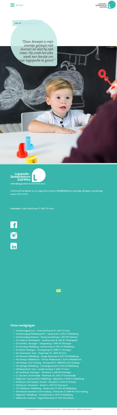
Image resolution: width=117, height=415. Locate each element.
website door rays (84, 409)
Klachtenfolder (68, 409)
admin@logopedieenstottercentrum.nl (27, 183)
